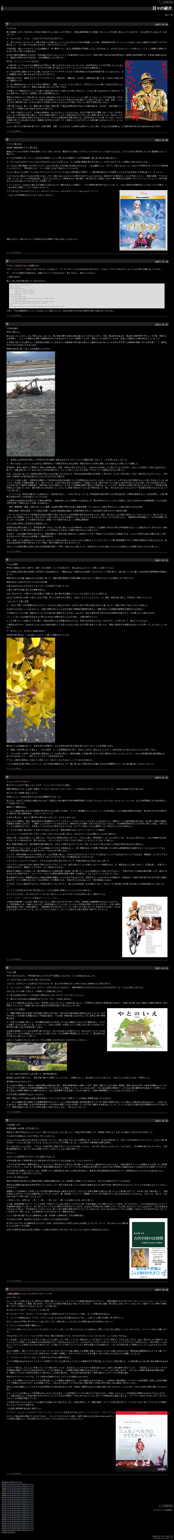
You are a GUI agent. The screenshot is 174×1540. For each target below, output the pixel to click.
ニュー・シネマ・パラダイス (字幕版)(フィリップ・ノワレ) (32, 898)
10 (16, 1482)
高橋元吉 (10, 1230)
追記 (171, 2)
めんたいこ (11, 1153)
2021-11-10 (161, 261)
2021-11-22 (161, 777)
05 (16, 1485)
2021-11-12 (161, 324)
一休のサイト (41, 987)
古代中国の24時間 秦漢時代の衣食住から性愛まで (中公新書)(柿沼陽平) (38, 1219)
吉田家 (23, 995)
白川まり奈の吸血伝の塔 (17, 1177)
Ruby (162, 1538)
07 (9, 1482)
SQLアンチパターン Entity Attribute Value (25, 269)
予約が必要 (142, 1132)
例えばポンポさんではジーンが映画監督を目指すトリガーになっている (82, 789)
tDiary (162, 1536)
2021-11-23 (161, 968)
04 (14, 1485)
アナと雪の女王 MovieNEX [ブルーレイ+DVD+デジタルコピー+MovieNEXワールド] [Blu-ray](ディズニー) (52, 191)
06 (7, 1482)
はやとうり (42, 1025)
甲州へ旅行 (11, 976)
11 (18, 1482)
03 (11, 1485)
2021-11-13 (161, 560)
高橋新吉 (55, 1230)
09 (14, 1482)
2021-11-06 (161, 140)
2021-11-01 (161, 24)
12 (21, 1482)
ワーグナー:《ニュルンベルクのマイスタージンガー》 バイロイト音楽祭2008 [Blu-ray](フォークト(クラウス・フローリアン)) (60, 1412)
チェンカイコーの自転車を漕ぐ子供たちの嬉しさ (28, 834)
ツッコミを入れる (13, 131)
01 (7, 1485)
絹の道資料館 (22, 1074)
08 (11, 1482)
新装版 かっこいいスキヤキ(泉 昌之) (23, 61)
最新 (166, 2)
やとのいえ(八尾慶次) (16, 1009)
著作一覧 (169, 15)
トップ (162, 2)
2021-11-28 (161, 1289)
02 (9, 1485)
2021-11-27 (161, 1120)
